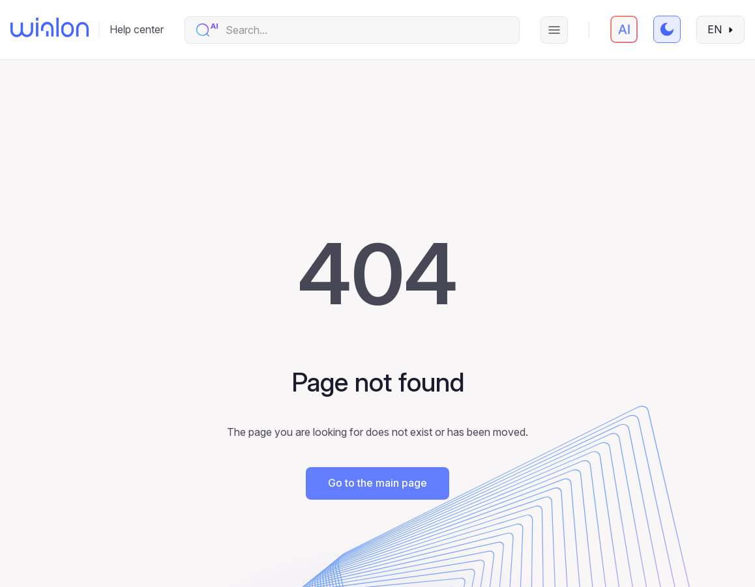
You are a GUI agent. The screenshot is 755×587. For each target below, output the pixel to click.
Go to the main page (377, 482)
